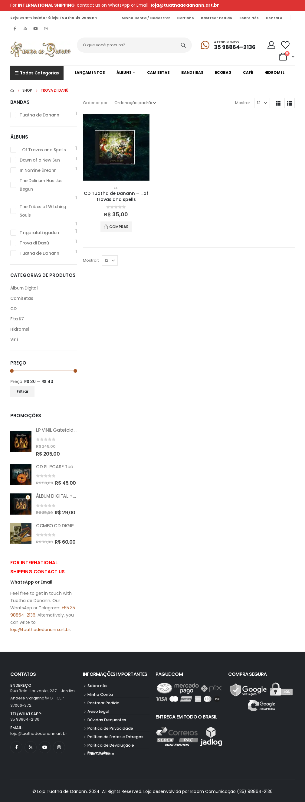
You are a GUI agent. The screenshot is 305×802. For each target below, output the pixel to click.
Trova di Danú (34, 243)
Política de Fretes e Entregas (115, 736)
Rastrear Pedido (216, 17)
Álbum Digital (24, 288)
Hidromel (274, 72)
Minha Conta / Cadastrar (146, 17)
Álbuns (124, 72)
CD (116, 188)
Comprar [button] (119, 226)
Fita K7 (17, 319)
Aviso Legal (98, 711)
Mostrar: (243, 103)
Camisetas (158, 72)
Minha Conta (100, 694)
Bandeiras (192, 72)
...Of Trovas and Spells (43, 150)
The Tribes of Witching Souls (43, 211)
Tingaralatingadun (39, 233)
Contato (274, 17)
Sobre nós (249, 17)
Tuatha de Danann (39, 115)
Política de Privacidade (110, 728)
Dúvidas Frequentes (106, 719)
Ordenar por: (96, 103)
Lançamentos (90, 72)
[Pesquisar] (183, 45)
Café (248, 72)
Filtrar (22, 391)
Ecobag (223, 72)
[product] (116, 147)
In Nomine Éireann (38, 170)
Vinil (14, 339)
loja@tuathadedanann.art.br (185, 5)
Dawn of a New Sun (40, 160)
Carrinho (185, 17)
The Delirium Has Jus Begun (41, 185)
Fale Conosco (100, 753)
